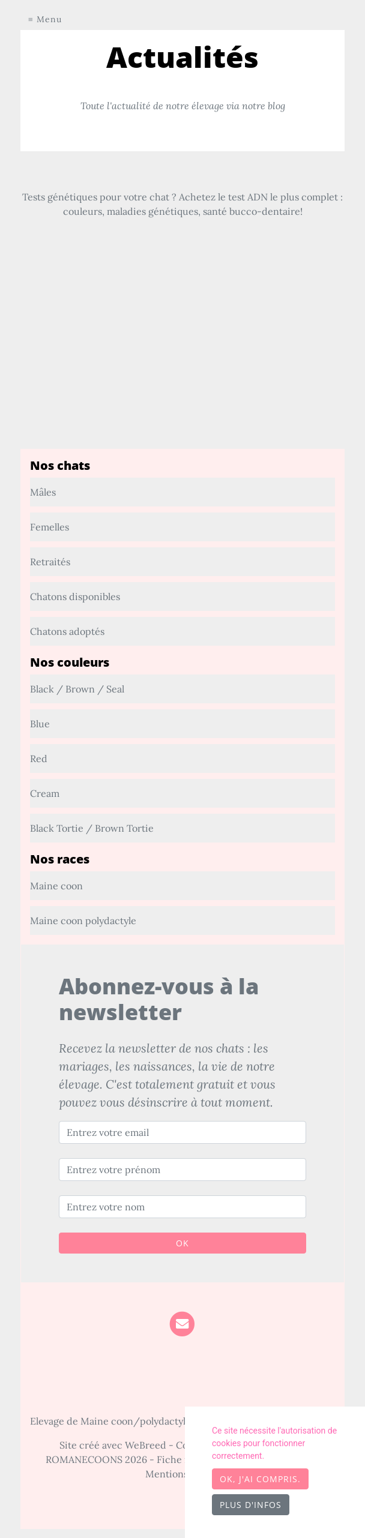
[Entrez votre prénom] (182, 1169)
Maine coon (56, 886)
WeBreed (145, 1445)
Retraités (50, 562)
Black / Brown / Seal (77, 689)
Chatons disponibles (75, 596)
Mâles (43, 492)
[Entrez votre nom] (182, 1206)
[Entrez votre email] (182, 1132)
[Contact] (182, 1323)
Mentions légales (182, 1474)
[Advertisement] (182, 365)
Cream (44, 793)
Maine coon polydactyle (83, 921)
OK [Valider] (182, 1243)
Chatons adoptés (67, 631)
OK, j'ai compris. (260, 1479)
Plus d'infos (251, 1504)
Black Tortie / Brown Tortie (92, 828)
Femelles (49, 527)
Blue (40, 724)
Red (38, 758)
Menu (49, 19)
